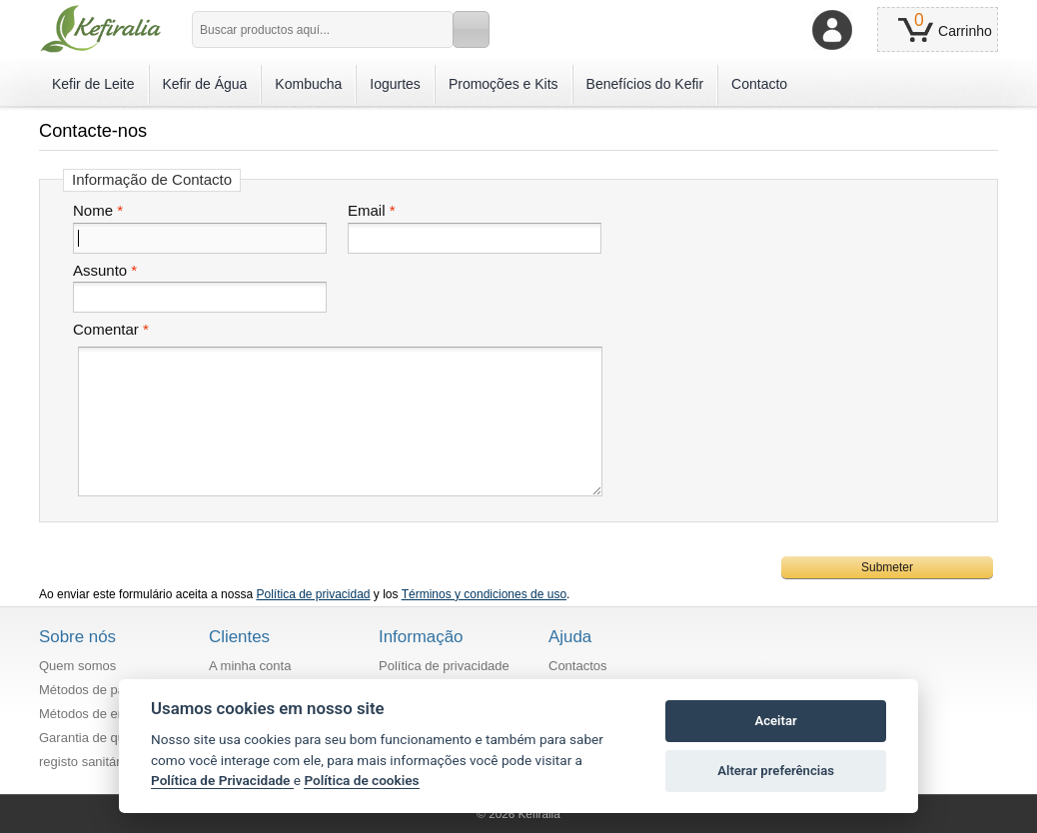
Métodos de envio (90, 713)
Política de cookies (361, 780)
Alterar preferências (775, 770)
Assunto (100, 271)
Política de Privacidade (222, 780)
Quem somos (77, 665)
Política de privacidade (444, 665)
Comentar (106, 330)
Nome (93, 211)
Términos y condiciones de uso (484, 594)
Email (367, 211)
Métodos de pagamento (107, 689)
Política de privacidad (313, 594)
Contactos (577, 665)
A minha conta (250, 665)
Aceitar (775, 720)
